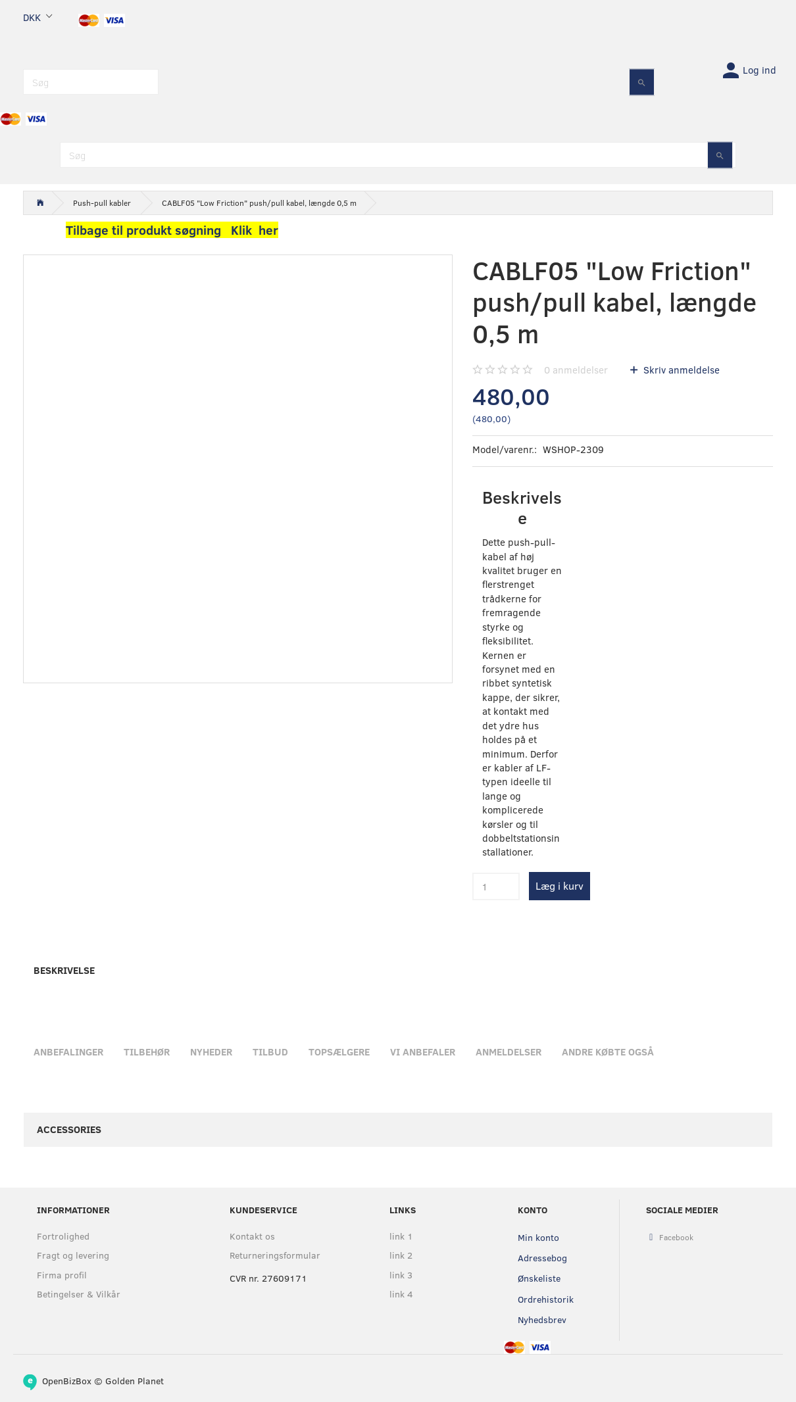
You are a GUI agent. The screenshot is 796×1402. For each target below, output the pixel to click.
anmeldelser (576, 369)
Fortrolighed (63, 1236)
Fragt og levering (73, 1255)
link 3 (400, 1275)
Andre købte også (608, 1051)
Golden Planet (134, 1380)
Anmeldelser (508, 1051)
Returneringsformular (275, 1255)
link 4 (401, 1294)
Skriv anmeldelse (680, 369)
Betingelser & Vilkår (78, 1294)
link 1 (401, 1236)
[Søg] (642, 81)
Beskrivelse (64, 970)
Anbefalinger (68, 1051)
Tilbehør (147, 1051)
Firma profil (62, 1275)
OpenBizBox (66, 1380)
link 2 (400, 1255)
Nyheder (211, 1051)
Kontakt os (252, 1236)
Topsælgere (339, 1051)
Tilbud (270, 1051)
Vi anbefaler (422, 1051)
